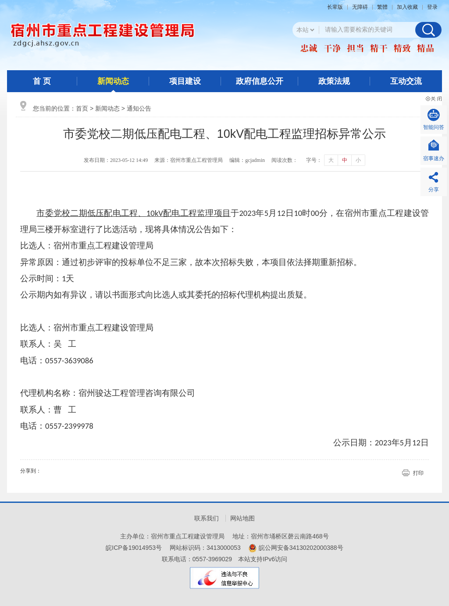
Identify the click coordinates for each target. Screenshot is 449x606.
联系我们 (206, 518)
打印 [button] (418, 473)
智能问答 (433, 127)
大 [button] (331, 160)
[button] (337, 7)
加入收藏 (407, 7)
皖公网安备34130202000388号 (301, 547)
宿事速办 (433, 158)
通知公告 (139, 108)
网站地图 (242, 518)
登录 (432, 7)
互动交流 (406, 81)
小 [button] (358, 160)
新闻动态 (113, 81)
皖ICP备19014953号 (134, 547)
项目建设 (185, 81)
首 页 (42, 81)
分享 (433, 189)
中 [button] (344, 160)
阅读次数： (284, 160)
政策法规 (334, 81)
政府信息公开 (259, 81)
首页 (82, 108)
